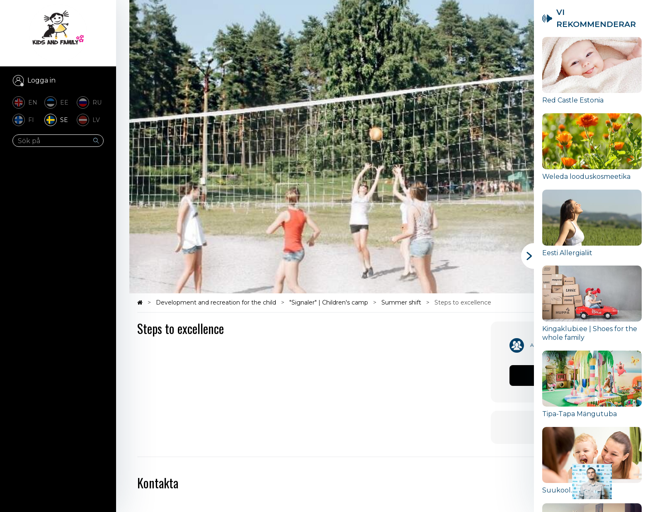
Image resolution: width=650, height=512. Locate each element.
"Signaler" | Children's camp (329, 302)
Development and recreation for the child (217, 302)
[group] (592, 75)
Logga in (41, 80)
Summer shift (402, 302)
